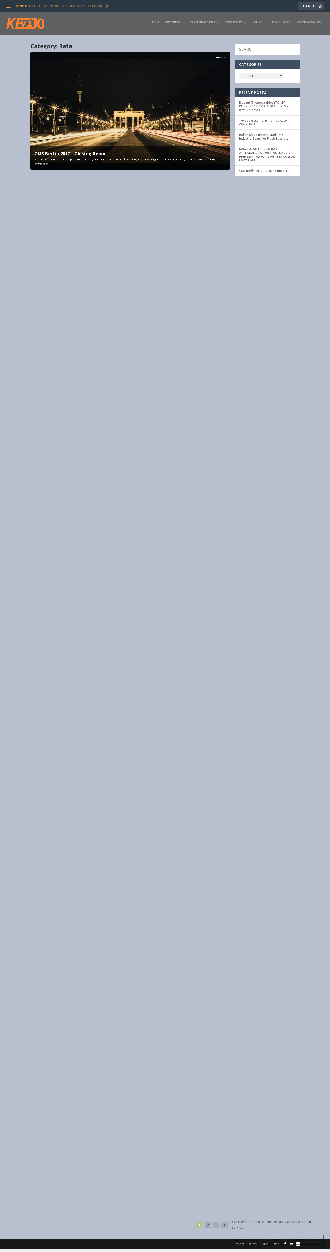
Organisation (159, 162)
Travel (113, 1073)
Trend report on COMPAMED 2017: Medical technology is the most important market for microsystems (178, 670)
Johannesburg (43, 556)
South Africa (96, 556)
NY (138, 461)
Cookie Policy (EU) (309, 25)
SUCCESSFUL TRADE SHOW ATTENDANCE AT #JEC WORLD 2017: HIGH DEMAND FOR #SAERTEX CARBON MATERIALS (267, 157)
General (120, 162)
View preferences (306, 1240)
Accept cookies (247, 1240)
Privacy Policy (281, 25)
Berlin (88, 162)
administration (56, 162)
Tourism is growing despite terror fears (70, 1063)
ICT (140, 162)
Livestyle (52, 407)
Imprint (257, 25)
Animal (80, 403)
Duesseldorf (216, 254)
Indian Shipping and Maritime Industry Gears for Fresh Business (263, 139)
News (146, 162)
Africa (79, 553)
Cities (96, 162)
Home (155, 25)
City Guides (172, 25)
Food (108, 403)
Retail (171, 162)
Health (58, 924)
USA (113, 407)
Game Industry (107, 553)
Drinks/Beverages (105, 920)
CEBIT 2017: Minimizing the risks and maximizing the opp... (72, 6)
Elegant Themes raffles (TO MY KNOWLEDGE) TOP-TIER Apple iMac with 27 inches (264, 109)
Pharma (141, 690)
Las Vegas (180, 840)
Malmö (192, 1149)
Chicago (81, 920)
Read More (47, 313)
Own (213, 686)
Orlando (87, 407)
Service (180, 162)
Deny (276, 1240)
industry (55, 764)
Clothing (191, 457)
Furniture (40, 407)
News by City (233, 25)
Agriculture (185, 1145)
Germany (131, 162)
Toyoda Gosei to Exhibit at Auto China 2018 (263, 125)
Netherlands (195, 840)
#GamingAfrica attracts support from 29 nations (78, 546)
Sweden (159, 1153)
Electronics (107, 162)
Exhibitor (98, 403)
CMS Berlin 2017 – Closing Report (71, 156)
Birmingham (83, 761)
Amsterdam (185, 836)
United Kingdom (53, 768)
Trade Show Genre (202, 25)
